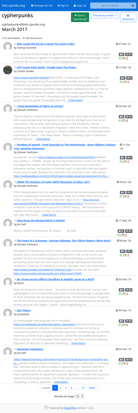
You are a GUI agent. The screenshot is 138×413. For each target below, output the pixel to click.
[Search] (133, 6)
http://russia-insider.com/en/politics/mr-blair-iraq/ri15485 (47, 273)
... (77, 388)
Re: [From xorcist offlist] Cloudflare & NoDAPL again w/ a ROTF (54, 279)
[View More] (76, 100)
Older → (93, 388)
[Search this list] (110, 6)
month (103, 15)
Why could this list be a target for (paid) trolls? (44, 44)
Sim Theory (22, 310)
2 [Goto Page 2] (60, 388)
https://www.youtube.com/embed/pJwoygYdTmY (67, 157)
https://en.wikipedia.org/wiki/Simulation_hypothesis (44, 324)
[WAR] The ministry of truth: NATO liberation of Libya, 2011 (52, 182)
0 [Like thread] (121, 58)
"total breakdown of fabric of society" (39, 106)
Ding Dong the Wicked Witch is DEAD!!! (39, 220)
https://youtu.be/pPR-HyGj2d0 (31, 77)
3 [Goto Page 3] (65, 388)
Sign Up (80, 5)
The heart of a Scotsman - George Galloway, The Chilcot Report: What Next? (62, 240)
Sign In (63, 5)
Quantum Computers (28, 349)
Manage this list (42, 5)
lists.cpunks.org (13, 5)
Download (128, 17)
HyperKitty (70, 408)
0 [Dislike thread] (126, 58)
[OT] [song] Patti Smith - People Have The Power (45, 67)
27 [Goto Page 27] (83, 388)
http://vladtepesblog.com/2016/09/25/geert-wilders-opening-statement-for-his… (61, 176)
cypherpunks (17, 15)
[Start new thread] (80, 17)
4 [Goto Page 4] (71, 388)
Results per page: (64, 396)
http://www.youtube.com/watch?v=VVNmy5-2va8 (42, 269)
